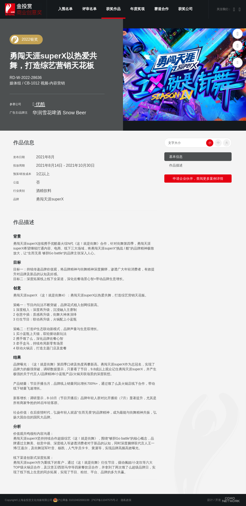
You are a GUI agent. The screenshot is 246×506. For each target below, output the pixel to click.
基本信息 (176, 157)
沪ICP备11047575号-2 (104, 500)
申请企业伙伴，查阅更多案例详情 (198, 178)
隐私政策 (126, 500)
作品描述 (176, 165)
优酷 (38, 104)
